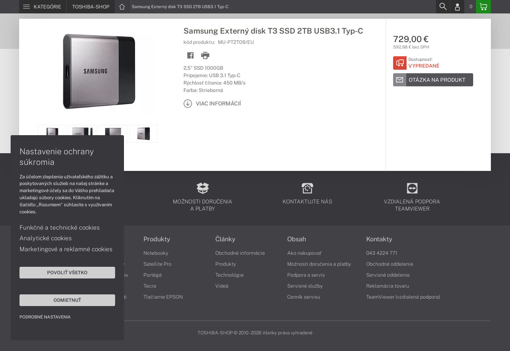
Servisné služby (305, 286)
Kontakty (379, 239)
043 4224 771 (381, 253)
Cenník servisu (303, 297)
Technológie (229, 275)
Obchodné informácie (240, 253)
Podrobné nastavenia (45, 317)
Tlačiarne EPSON (163, 297)
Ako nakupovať (304, 253)
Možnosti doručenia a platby (319, 264)
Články (225, 239)
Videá (221, 286)
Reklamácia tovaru (387, 286)
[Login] (457, 6)
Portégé (152, 275)
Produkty (156, 239)
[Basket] (483, 6)
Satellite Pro (157, 264)
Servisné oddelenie (388, 275)
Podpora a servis (306, 275)
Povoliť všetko (67, 272)
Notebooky (155, 253)
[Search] (443, 6)
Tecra (149, 286)
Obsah (296, 239)
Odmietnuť (67, 300)
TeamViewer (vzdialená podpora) (403, 297)
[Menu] (42, 6)
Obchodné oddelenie (389, 264)
